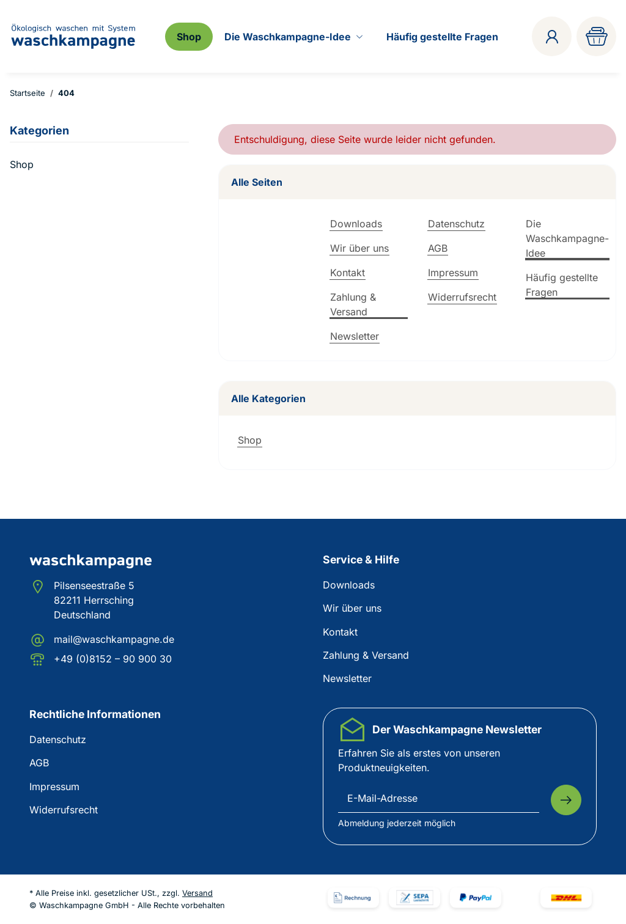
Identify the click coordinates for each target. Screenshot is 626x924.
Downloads (356, 224)
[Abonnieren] (566, 800)
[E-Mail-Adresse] (438, 799)
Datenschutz (456, 224)
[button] (552, 36)
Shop (250, 440)
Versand (197, 893)
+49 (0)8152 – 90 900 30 (113, 659)
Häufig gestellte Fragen (562, 284)
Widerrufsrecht (462, 297)
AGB (437, 248)
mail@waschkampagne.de (114, 639)
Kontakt (347, 272)
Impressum (453, 272)
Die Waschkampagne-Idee (567, 238)
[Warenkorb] (596, 36)
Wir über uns (359, 248)
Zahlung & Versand (353, 304)
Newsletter (354, 336)
